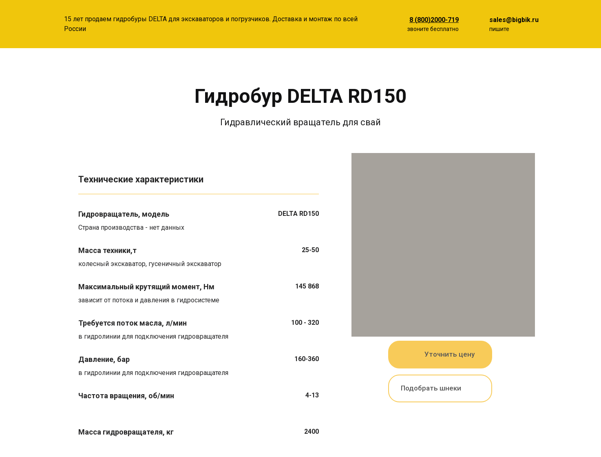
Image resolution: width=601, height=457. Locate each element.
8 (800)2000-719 (434, 20)
